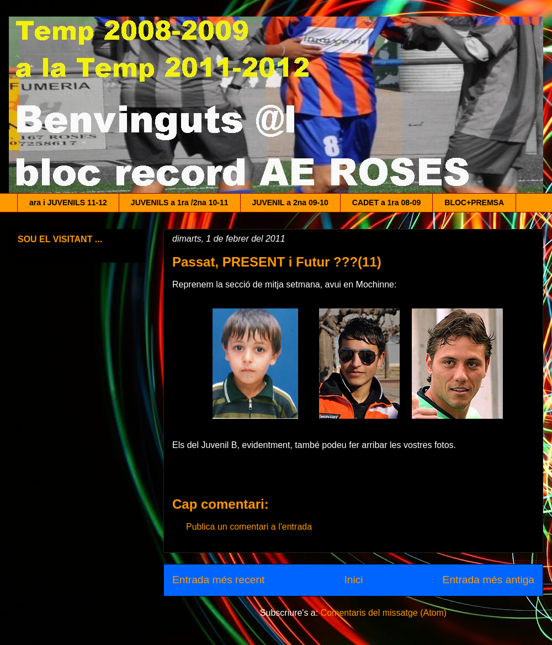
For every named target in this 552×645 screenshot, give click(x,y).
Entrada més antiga (488, 579)
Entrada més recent (218, 579)
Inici (353, 579)
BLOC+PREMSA (474, 202)
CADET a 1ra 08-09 (386, 202)
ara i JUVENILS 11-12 (68, 202)
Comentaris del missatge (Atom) (384, 612)
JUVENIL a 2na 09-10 (290, 202)
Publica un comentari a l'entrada (249, 526)
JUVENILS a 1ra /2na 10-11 (180, 202)
